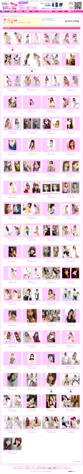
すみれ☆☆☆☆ (11, 430)
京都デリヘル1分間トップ (19, 468)
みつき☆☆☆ (69, 259)
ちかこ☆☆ (69, 88)
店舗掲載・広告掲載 (52, 468)
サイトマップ (60, 468)
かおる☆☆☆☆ (69, 430)
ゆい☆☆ (30, 281)
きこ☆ (11, 195)
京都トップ (4, 11)
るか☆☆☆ (11, 238)
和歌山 (34, 9)
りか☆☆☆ (69, 281)
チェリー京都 (12, 20)
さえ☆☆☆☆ (10, 323)
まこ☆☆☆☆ (49, 88)
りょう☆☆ (11, 259)
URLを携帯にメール (77, 9)
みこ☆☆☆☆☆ (50, 67)
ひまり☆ (69, 153)
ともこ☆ (30, 174)
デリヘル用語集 (36, 468)
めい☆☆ (30, 387)
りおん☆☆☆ (10, 153)
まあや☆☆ (69, 345)
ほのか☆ (30, 195)
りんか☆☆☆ (49, 387)
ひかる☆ (11, 131)
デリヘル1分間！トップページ (23, 3)
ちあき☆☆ (69, 366)
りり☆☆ (11, 345)
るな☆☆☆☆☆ (50, 409)
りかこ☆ (49, 153)
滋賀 (28, 9)
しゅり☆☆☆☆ (30, 131)
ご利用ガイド (28, 468)
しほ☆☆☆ (11, 302)
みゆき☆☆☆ (10, 451)
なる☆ (30, 153)
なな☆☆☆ (30, 323)
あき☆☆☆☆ (30, 88)
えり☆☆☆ (30, 409)
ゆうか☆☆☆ (69, 302)
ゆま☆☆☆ (49, 238)
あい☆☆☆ (30, 302)
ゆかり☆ (69, 110)
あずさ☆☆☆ (30, 259)
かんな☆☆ (69, 238)
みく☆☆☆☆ (30, 345)
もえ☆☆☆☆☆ (69, 409)
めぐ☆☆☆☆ (69, 323)
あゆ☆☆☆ (49, 430)
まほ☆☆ (11, 281)
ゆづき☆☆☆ (69, 387)
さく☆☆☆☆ (49, 302)
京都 (34, 7)
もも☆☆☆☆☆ (50, 323)
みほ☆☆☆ (11, 387)
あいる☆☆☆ (30, 238)
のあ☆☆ (49, 217)
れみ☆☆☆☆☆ (69, 67)
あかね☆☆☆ (49, 46)
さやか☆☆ (30, 366)
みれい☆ (11, 174)
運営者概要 (43, 468)
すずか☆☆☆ (10, 366)
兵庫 (28, 7)
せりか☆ (69, 174)
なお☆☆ (11, 217)
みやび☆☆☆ (30, 67)
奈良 (21, 9)
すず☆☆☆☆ (10, 409)
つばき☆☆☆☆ (11, 46)
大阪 (21, 7)
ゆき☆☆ (49, 366)
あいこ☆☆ (49, 110)
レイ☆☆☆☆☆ (30, 46)
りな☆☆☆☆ (10, 110)
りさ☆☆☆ (49, 281)
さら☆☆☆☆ (49, 259)
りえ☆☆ (69, 195)
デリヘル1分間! (42, 471)
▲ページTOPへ (77, 461)
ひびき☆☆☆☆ (11, 88)
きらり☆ (49, 174)
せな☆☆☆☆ (69, 217)
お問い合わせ (67, 468)
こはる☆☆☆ (69, 131)
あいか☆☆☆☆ (69, 46)
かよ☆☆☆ (30, 430)
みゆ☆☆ (30, 110)
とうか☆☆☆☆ (30, 217)
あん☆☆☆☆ (10, 67)
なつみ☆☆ (49, 131)
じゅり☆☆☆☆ (50, 345)
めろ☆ (49, 195)
